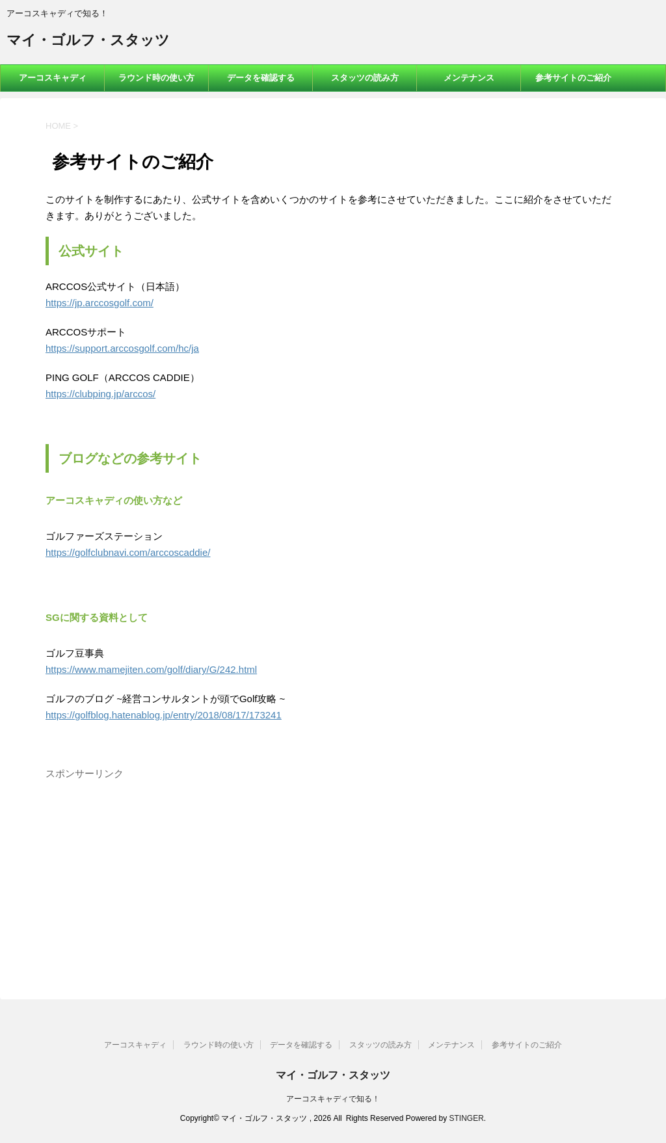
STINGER (466, 1118)
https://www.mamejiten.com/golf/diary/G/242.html (151, 669)
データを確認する (261, 78)
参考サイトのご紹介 (573, 78)
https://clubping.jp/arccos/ (100, 393)
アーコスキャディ (53, 78)
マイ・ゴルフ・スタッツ (88, 41)
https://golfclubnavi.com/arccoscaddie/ (128, 552)
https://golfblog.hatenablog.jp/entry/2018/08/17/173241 (164, 714)
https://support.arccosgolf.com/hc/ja (122, 348)
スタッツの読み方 (365, 78)
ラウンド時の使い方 (156, 78)
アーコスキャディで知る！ (333, 1098)
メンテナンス (469, 78)
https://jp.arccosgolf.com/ (99, 302)
